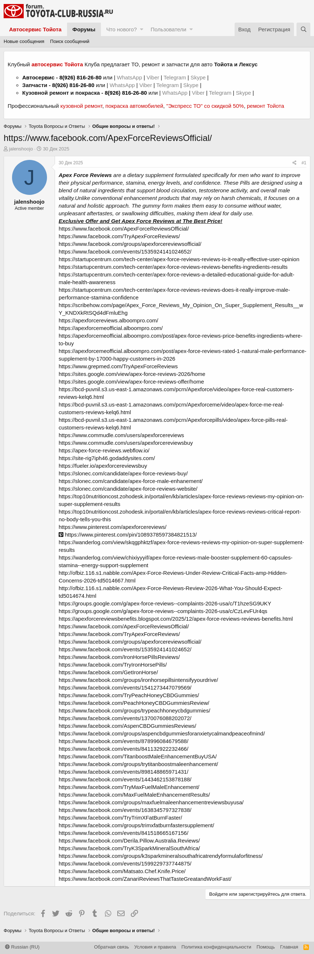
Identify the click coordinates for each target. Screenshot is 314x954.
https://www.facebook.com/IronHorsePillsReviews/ (119, 657)
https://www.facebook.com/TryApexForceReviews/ (119, 236)
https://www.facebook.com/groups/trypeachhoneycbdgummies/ (134, 710)
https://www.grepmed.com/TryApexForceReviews (118, 366)
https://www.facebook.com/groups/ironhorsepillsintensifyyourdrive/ (138, 680)
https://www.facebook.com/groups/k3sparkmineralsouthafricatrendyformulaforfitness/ (161, 856)
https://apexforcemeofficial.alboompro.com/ (111, 328)
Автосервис (38, 77)
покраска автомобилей (134, 106)
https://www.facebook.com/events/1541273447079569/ (125, 687)
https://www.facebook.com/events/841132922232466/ (123, 749)
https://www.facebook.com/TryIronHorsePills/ (113, 664)
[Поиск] (303, 29)
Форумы (83, 29)
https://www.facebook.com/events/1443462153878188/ (125, 779)
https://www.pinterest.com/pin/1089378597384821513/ (128, 534)
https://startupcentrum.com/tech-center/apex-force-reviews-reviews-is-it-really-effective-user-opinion (179, 259)
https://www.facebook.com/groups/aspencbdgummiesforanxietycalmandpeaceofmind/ (162, 733)
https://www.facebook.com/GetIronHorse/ (108, 672)
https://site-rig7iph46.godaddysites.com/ (107, 458)
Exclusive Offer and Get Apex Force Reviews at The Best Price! (140, 221)
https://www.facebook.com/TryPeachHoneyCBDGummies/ (129, 695)
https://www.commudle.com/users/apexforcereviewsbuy (126, 443)
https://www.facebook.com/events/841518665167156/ (123, 833)
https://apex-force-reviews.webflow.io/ (104, 450)
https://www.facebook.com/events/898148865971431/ (123, 772)
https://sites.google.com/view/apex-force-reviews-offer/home (131, 381)
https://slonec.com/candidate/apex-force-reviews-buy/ (123, 473)
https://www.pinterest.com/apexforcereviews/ (112, 527)
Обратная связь (111, 947)
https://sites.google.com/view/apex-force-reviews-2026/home (132, 374)
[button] (141, 29)
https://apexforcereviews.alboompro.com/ (108, 320)
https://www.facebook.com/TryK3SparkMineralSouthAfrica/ (129, 848)
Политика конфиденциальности (216, 947)
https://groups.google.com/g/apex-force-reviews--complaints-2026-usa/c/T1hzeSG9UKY (165, 603)
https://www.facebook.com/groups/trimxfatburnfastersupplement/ (136, 825)
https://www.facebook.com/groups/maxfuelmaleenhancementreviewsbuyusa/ (151, 802)
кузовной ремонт (81, 106)
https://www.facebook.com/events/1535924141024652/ (125, 251)
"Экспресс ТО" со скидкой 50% (205, 106)
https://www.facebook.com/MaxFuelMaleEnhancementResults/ (134, 795)
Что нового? (121, 29)
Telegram (176, 77)
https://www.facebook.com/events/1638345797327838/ (125, 810)
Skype (199, 77)
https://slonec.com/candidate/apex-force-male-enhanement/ (131, 481)
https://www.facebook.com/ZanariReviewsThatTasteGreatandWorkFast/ (145, 879)
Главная (289, 947)
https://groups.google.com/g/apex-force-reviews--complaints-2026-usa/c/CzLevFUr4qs (163, 611)
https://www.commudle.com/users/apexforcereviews (121, 435)
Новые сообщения (24, 41)
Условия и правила (155, 947)
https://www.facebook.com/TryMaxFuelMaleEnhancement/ (129, 787)
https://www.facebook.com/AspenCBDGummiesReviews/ (127, 726)
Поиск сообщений (70, 41)
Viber (152, 77)
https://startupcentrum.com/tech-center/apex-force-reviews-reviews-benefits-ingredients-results (173, 267)
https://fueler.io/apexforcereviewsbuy (103, 466)
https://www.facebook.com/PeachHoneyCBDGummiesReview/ (134, 703)
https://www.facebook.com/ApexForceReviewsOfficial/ (124, 228)
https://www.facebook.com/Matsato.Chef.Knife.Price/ (122, 871)
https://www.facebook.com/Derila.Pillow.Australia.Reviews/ (129, 840)
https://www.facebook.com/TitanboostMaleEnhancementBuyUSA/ (138, 756)
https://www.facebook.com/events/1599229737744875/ (125, 863)
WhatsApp (130, 77)
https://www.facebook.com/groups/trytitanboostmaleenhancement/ (138, 764)
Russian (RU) (22, 947)
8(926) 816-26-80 (80, 77)
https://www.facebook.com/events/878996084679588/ (123, 741)
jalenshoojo (21, 149)
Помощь (265, 947)
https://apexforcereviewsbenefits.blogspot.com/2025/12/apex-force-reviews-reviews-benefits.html (176, 619)
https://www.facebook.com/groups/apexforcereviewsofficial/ (130, 244)
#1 (304, 162)
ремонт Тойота (265, 106)
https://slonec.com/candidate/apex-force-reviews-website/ (128, 489)
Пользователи (168, 29)
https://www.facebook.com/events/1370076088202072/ (125, 718)
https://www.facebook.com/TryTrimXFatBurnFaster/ (120, 817)
